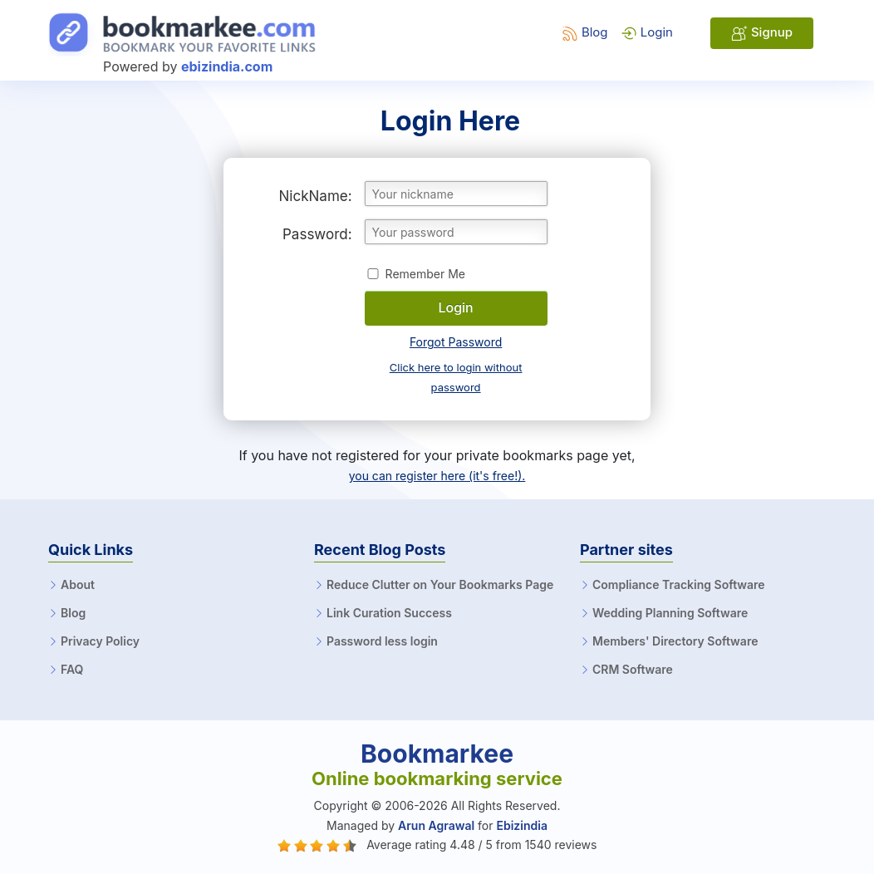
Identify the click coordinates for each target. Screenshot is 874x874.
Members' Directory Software (675, 641)
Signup (762, 33)
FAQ (72, 669)
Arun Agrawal (436, 825)
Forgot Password (456, 342)
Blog (585, 32)
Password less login (382, 641)
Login (647, 32)
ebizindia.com (227, 66)
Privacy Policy (100, 641)
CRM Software (632, 669)
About (78, 585)
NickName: (315, 196)
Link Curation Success (389, 613)
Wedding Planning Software (670, 613)
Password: (317, 234)
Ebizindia (521, 825)
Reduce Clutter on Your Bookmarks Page (440, 585)
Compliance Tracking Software (678, 585)
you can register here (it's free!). (437, 476)
